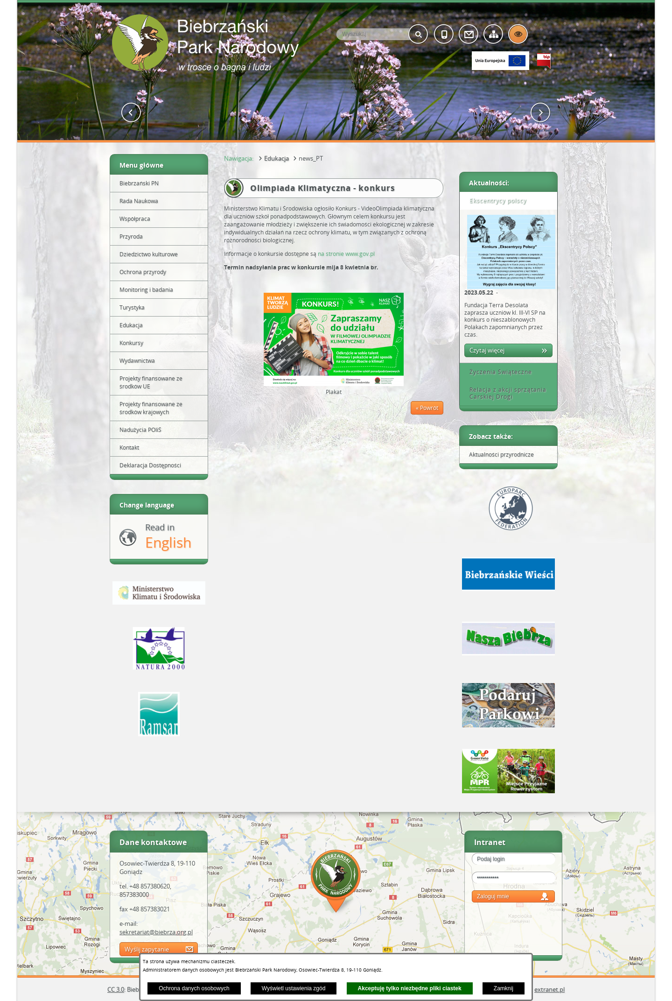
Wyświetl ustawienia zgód (294, 988)
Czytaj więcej (486, 350)
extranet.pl (549, 989)
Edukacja (276, 158)
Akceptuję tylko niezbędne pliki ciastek (410, 988)
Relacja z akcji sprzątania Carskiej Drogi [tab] (504, 393)
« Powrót (427, 408)
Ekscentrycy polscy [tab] (494, 200)
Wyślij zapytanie (147, 949)
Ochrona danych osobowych (194, 988)
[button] (131, 113)
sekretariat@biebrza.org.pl (156, 932)
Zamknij (503, 988)
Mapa (336, 882)
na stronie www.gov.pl (346, 254)
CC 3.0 (115, 989)
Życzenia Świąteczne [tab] (497, 372)
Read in (168, 537)
